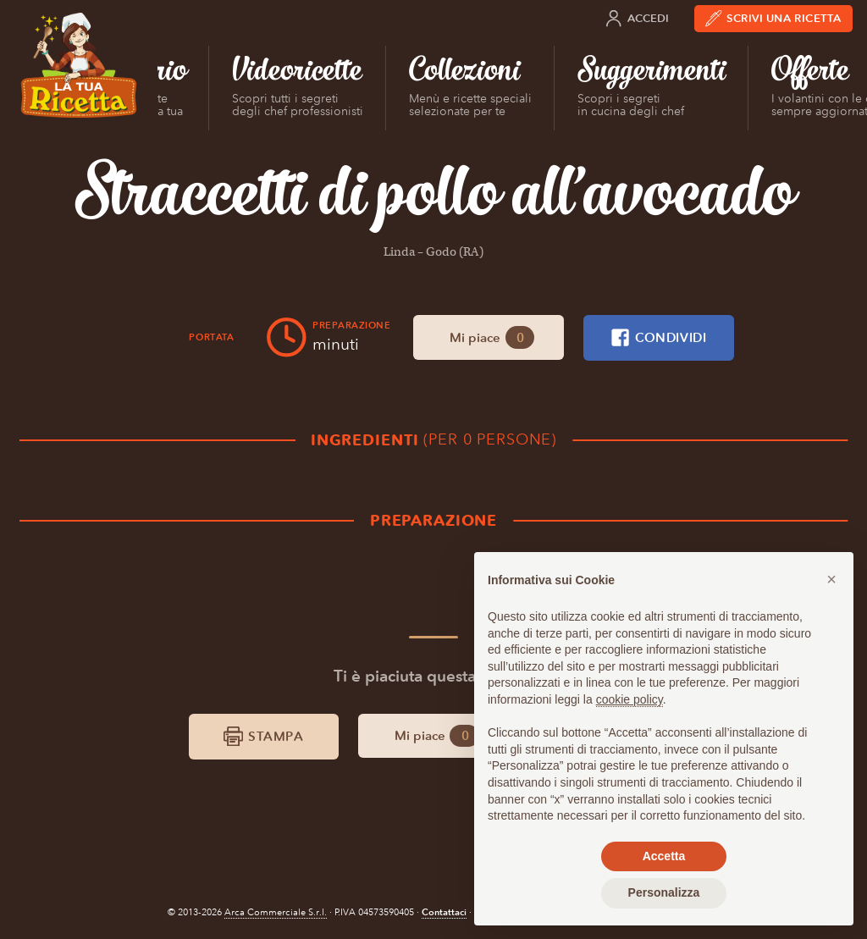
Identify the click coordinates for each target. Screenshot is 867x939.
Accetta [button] (664, 856)
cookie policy (629, 699)
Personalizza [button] (664, 892)
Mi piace (492, 337)
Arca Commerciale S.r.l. (275, 912)
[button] (831, 579)
